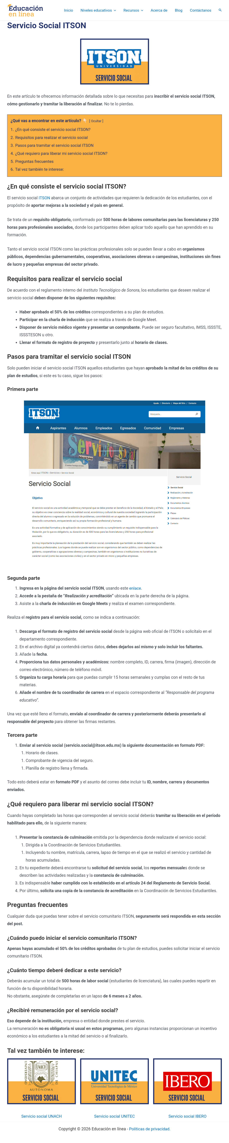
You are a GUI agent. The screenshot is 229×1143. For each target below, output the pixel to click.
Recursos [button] (133, 10)
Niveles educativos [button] (98, 10)
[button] (114, 10)
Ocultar (96, 121)
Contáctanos (200, 10)
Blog (178, 10)
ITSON (45, 198)
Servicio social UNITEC (114, 1116)
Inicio (68, 10)
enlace (134, 588)
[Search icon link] (220, 10)
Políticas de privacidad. (150, 1128)
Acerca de (159, 10)
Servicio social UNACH (41, 1116)
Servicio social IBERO (187, 1116)
